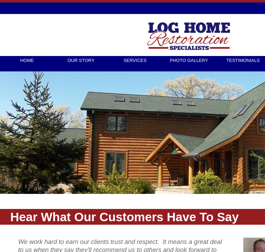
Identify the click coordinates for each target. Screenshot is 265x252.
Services (135, 60)
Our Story (81, 60)
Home (27, 60)
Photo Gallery (189, 60)
